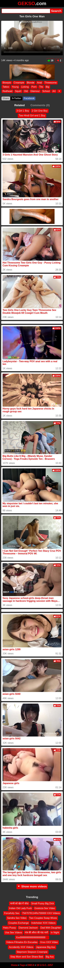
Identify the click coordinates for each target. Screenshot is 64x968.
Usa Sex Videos (13, 932)
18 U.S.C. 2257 (45, 965)
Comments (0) (40, 105)
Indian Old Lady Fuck (20, 908)
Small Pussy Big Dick (42, 903)
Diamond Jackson (28, 927)
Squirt (18, 91)
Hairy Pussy (9, 927)
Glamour (35, 91)
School (46, 91)
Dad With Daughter (50, 927)
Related (19, 105)
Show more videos (32, 886)
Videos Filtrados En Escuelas (22, 942)
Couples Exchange (18, 922)
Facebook (29, 98)
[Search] (26, 11)
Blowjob (7, 82)
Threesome (50, 82)
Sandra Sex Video (16, 918)
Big (47, 87)
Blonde (30, 82)
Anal (39, 82)
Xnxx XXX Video (49, 942)
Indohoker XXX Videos (43, 922)
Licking (25, 87)
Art (53, 91)
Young (15, 87)
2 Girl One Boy (39, 110)
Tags (22, 965)
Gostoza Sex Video (44, 908)
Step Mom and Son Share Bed (26, 956)
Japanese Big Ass (45, 947)
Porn (34, 87)
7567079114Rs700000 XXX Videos (41, 913)
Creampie (19, 82)
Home (14, 965)
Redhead (7, 91)
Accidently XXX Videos (21, 947)
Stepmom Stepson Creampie (32, 952)
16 (50, 60)
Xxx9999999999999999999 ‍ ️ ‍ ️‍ (32, 937)
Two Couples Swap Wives (43, 918)
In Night (55, 932)
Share (6, 98)
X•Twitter (16, 98)
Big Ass (50, 956)
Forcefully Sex (11, 913)
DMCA (30, 965)
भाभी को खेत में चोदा (19, 903)
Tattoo (6, 87)
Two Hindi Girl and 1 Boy (32, 115)
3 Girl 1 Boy (23, 110)
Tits (41, 87)
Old (26, 91)
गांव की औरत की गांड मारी (36, 932)
